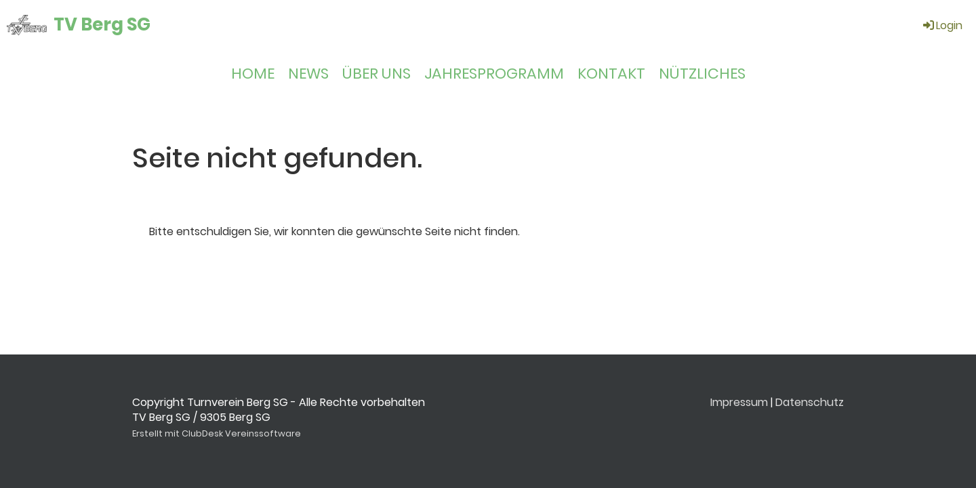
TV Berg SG (102, 24)
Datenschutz (809, 402)
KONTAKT (611, 73)
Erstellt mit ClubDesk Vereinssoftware (216, 433)
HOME (252, 73)
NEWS (308, 73)
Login (941, 25)
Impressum (739, 402)
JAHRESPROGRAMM (494, 73)
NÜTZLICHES (702, 73)
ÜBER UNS (376, 73)
